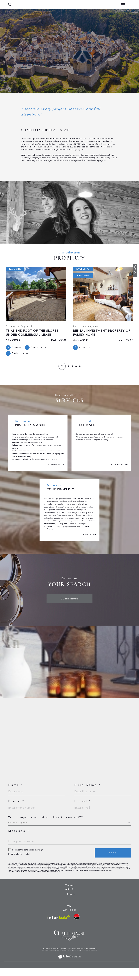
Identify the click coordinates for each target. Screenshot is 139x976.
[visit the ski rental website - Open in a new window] (76, 924)
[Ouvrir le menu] (123, 4)
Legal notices (61, 957)
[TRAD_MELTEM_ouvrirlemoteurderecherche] (10, 5)
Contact (135, 270)
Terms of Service (51, 879)
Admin (70, 957)
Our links (76, 957)
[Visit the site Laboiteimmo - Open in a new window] (69, 967)
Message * (19, 837)
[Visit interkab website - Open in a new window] (59, 925)
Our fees (45, 957)
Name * (15, 791)
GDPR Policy (85, 957)
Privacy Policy (40, 879)
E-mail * (82, 807)
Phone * (16, 807)
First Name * (87, 791)
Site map (52, 957)
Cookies (94, 957)
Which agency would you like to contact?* (45, 824)
